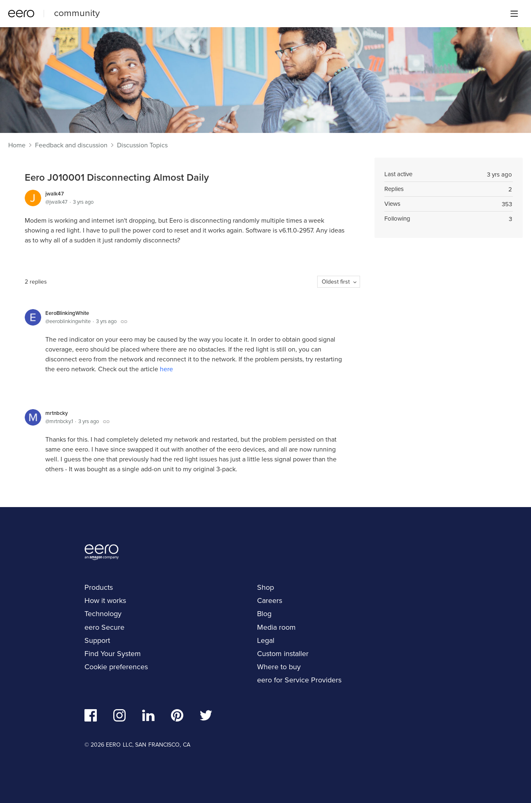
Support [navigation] (97, 640)
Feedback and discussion (71, 145)
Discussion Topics (142, 145)
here (166, 369)
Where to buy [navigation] (279, 666)
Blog (264, 613)
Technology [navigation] (103, 613)
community (77, 13)
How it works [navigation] (105, 600)
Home (17, 145)
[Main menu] (514, 13)
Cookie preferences (116, 666)
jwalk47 (54, 194)
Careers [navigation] (269, 600)
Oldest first (336, 281)
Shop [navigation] (265, 587)
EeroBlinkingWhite (67, 313)
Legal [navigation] (265, 640)
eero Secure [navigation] (104, 627)
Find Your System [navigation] (112, 653)
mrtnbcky (56, 413)
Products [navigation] (98, 587)
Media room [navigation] (276, 627)
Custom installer (283, 653)
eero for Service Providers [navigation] (299, 680)
